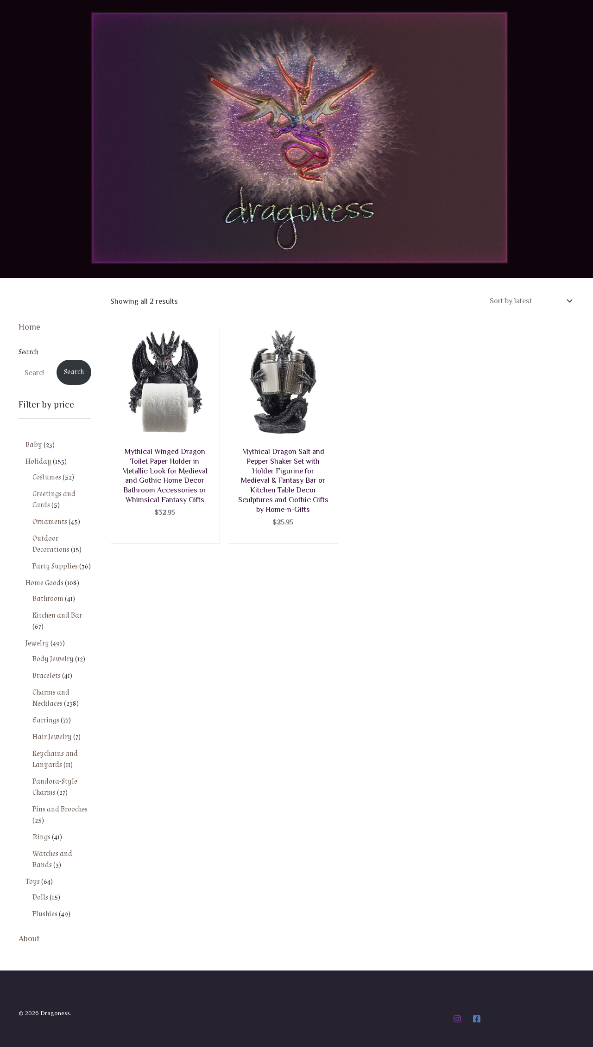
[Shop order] (530, 300)
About (29, 938)
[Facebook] (477, 1019)
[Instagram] (457, 1019)
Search (28, 352)
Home (29, 326)
